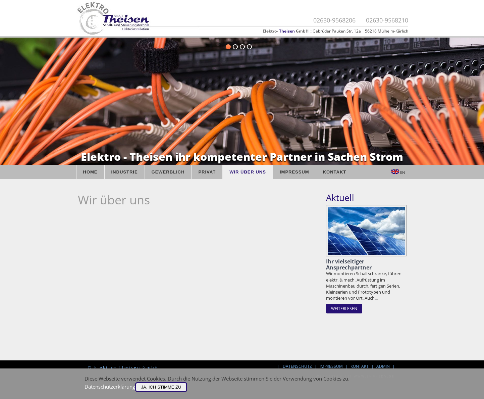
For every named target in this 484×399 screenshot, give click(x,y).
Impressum (294, 171)
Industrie (124, 171)
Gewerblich (168, 171)
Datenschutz (297, 366)
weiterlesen (344, 308)
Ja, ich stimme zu (161, 387)
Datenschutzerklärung (110, 386)
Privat (207, 171)
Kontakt (334, 171)
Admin (383, 366)
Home (90, 171)
